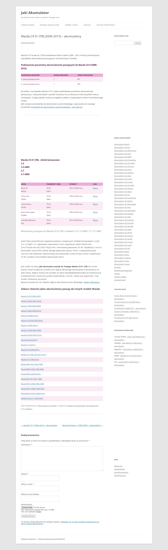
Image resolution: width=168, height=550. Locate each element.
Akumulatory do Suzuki (123, 239)
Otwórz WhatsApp (92, 282)
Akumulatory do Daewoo (124, 173)
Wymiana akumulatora (49, 25)
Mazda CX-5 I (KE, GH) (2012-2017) (33, 355)
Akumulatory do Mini (122, 207)
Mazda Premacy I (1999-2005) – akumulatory (82, 425)
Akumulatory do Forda (123, 179)
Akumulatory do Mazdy (47, 406)
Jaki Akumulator (35, 12)
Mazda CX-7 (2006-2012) (30, 359)
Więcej (95, 188)
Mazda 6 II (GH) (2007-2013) (31, 335)
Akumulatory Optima (122, 258)
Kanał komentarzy (121, 472)
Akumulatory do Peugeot (124, 220)
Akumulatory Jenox (121, 255)
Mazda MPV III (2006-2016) (31, 374)
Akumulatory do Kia (122, 195)
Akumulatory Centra (122, 147)
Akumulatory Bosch (122, 144)
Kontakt (87, 25)
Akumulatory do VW (122, 248)
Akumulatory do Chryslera (124, 163)
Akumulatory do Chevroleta (125, 160)
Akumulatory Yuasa (121, 264)
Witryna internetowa (30, 494)
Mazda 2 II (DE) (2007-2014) (31, 301)
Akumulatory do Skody (123, 232)
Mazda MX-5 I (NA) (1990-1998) (32, 384)
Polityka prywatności (106, 25)
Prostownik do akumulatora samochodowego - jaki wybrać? (57, 107)
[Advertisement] (62, 136)
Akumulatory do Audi (122, 154)
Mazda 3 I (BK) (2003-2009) (31, 306)
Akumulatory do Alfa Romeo (125, 150)
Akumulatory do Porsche (124, 223)
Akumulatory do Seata (123, 229)
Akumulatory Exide (121, 251)
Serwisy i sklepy (71, 25)
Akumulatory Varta (121, 261)
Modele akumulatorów (123, 270)
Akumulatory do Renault (123, 226)
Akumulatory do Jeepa (123, 191)
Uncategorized (119, 280)
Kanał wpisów (119, 469)
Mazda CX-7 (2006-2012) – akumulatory (39, 425)
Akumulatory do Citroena (124, 166)
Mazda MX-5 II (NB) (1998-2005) (32, 389)
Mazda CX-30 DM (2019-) (30, 350)
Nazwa (24, 474)
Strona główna (27, 25)
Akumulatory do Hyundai (124, 185)
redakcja (29, 409)
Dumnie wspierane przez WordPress (51, 539)
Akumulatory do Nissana (123, 214)
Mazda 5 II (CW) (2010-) (29, 325)
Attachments (26, 504)
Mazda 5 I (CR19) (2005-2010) (32, 320)
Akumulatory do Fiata (122, 176)
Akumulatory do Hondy (123, 182)
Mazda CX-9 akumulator (76, 406)
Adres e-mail (27, 484)
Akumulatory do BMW (123, 157)
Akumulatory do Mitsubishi (124, 210)
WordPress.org (120, 475)
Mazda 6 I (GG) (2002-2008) (31, 330)
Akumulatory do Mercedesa (125, 204)
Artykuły (117, 267)
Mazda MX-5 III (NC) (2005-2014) (33, 393)
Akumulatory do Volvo (123, 245)
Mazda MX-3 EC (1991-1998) (31, 379)
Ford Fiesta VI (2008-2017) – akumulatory (130, 308)
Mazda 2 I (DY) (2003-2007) (31, 296)
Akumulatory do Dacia (123, 169)
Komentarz (26, 444)
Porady (117, 273)
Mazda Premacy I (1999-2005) (32, 398)
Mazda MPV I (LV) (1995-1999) (32, 364)
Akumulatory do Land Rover (125, 198)
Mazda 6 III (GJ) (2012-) (29, 340)
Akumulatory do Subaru (123, 236)
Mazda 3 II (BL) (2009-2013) (31, 311)
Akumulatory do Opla (122, 217)
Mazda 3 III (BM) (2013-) (29, 316)
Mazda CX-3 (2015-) (28, 345)
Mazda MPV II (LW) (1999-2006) (32, 369)
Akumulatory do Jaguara (123, 188)
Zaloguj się (118, 466)
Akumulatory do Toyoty (123, 242)
